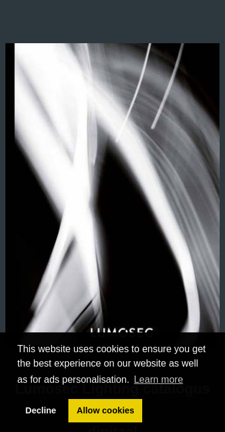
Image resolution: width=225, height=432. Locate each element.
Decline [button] (40, 410)
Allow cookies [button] (105, 410)
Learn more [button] (158, 379)
